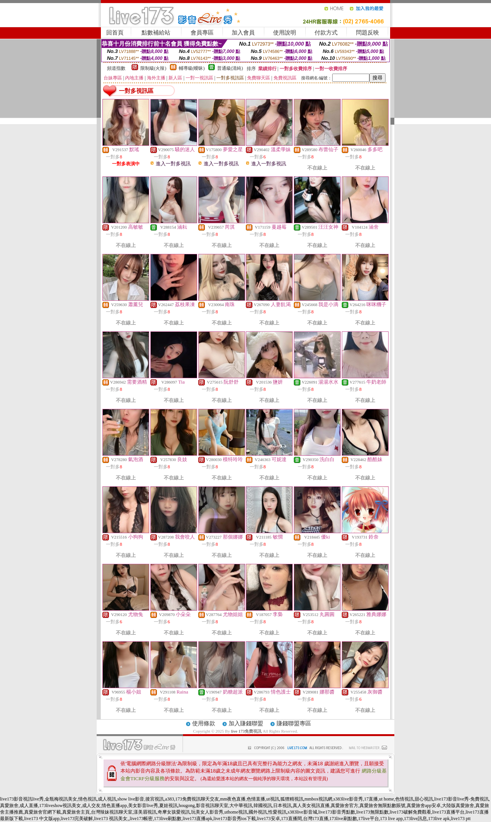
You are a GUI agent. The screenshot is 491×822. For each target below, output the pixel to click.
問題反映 (367, 33)
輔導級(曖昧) (192, 68)
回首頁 (115, 33)
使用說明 (284, 33)
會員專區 (202, 33)
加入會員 (243, 33)
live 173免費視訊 (246, 731)
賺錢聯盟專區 (294, 723)
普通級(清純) (230, 68)
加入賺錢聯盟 (246, 723)
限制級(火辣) (153, 68)
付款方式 (326, 33)
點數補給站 (156, 33)
